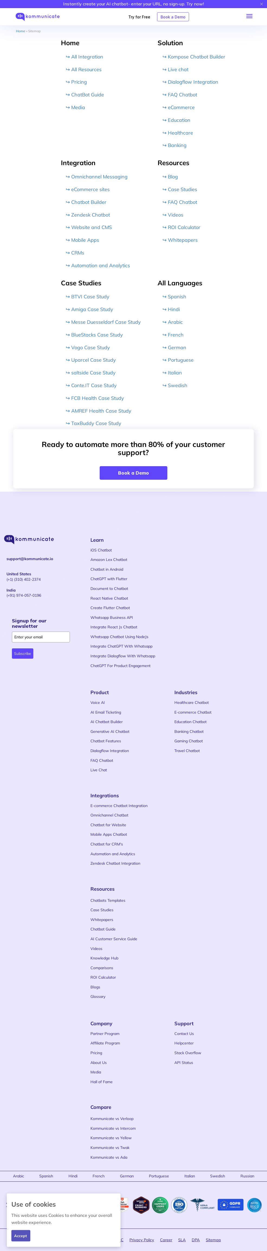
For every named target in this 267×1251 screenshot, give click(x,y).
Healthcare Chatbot (191, 702)
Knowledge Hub (104, 958)
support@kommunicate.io (29, 558)
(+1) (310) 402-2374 (23, 576)
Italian (189, 1176)
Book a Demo (173, 16)
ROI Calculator (103, 977)
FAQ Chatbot (101, 760)
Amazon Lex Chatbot (108, 559)
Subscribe (22, 653)
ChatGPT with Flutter (108, 578)
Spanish (46, 1176)
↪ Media (75, 107)
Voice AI (97, 702)
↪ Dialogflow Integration (190, 82)
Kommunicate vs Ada (108, 1157)
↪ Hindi (171, 309)
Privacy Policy (141, 1239)
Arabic (18, 1176)
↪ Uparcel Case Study (91, 360)
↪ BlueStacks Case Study (94, 334)
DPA (196, 1239)
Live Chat (98, 769)
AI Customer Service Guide (113, 938)
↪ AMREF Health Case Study (98, 410)
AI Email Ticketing (105, 712)
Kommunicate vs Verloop (112, 1118)
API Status (183, 1062)
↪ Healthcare (177, 132)
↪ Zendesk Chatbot (88, 214)
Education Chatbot (190, 721)
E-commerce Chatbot (192, 712)
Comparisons (101, 967)
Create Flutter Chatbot (110, 607)
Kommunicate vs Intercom (113, 1128)
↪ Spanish (174, 296)
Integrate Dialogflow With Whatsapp (122, 656)
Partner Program (104, 1033)
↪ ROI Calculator (181, 227)
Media (95, 1072)
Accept (20, 1235)
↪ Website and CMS (89, 227)
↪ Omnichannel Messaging (97, 177)
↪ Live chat (175, 69)
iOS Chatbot (101, 550)
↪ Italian (172, 373)
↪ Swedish (174, 385)
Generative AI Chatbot (109, 731)
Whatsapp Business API (111, 617)
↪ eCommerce (178, 107)
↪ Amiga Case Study (89, 309)
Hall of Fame (101, 1081)
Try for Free (139, 16)
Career (166, 1239)
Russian (247, 1176)
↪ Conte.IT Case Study (91, 385)
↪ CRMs (75, 253)
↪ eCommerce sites (88, 189)
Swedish (217, 1176)
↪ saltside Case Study (91, 373)
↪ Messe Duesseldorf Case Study (103, 322)
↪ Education (176, 120)
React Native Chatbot (109, 598)
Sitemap (213, 1239)
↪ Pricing (76, 82)
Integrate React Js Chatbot (113, 627)
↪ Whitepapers (180, 240)
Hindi (73, 1176)
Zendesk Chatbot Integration (115, 863)
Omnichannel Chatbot (109, 815)
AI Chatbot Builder (106, 721)
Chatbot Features (105, 741)
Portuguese (159, 1176)
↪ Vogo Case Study (88, 347)
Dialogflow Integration (109, 750)
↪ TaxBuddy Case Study (93, 423)
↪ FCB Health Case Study (95, 398)
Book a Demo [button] (133, 473)
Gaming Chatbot (188, 741)
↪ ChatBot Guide (85, 95)
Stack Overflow (187, 1052)
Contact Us (184, 1033)
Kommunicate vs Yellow (111, 1137)
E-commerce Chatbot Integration (119, 805)
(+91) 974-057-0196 (23, 593)
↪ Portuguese (178, 360)
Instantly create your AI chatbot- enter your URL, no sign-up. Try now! (133, 3)
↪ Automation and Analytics (98, 265)
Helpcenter (184, 1043)
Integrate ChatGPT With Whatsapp (121, 646)
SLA (182, 1239)
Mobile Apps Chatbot (108, 834)
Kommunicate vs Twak (109, 1147)
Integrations (104, 795)
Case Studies (101, 909)
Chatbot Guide (103, 929)
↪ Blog (170, 177)
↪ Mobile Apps (82, 240)
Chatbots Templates (107, 900)
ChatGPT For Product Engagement (120, 665)
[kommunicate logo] (40, 17)
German (127, 1176)
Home (20, 31)
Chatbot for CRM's (106, 844)
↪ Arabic (172, 322)
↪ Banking (174, 145)
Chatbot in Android (106, 569)
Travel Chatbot (187, 750)
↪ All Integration (84, 56)
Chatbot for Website (108, 824)
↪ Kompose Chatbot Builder (193, 56)
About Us (98, 1062)
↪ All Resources (84, 69)
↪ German (174, 347)
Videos (96, 948)
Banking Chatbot (189, 731)
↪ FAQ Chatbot (179, 95)
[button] (250, 15)
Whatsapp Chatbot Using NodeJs (119, 636)
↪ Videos (172, 214)
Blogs (95, 987)
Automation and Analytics (112, 853)
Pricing (96, 1052)
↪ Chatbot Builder (86, 202)
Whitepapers (101, 919)
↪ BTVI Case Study (87, 296)
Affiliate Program (105, 1043)
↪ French (173, 334)
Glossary (97, 996)
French (99, 1176)
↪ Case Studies (179, 189)
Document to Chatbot (109, 588)
